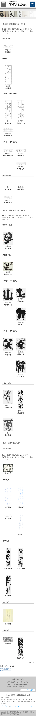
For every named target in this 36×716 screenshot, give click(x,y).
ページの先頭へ (28, 690)
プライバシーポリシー (16, 706)
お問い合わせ (5, 706)
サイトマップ (28, 706)
